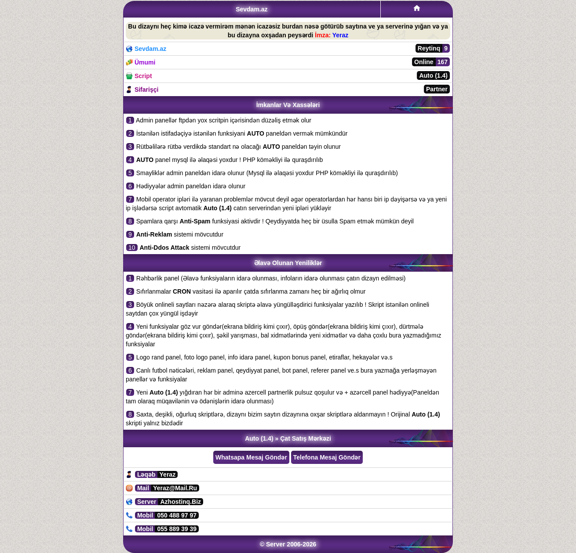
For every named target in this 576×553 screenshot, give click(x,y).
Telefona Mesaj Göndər (327, 457)
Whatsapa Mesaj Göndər (251, 457)
